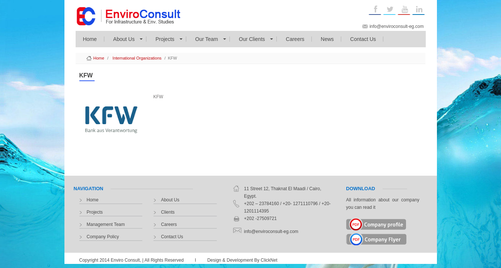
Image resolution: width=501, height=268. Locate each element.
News (327, 39)
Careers (295, 39)
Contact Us (363, 39)
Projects (164, 39)
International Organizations (136, 58)
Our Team (206, 39)
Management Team (106, 224)
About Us (124, 39)
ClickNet (269, 260)
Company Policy (103, 236)
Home (90, 39)
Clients (168, 212)
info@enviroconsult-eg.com (397, 26)
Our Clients (252, 39)
